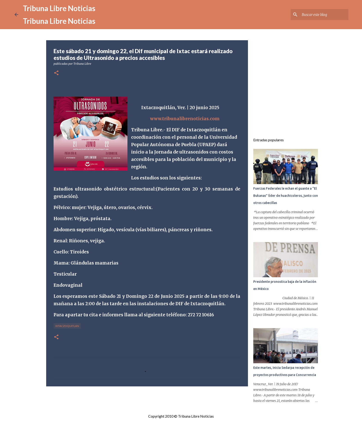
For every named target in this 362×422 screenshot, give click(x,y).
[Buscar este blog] (324, 14)
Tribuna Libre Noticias (59, 8)
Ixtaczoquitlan (67, 326)
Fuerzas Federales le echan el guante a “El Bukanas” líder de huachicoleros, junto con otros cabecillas (285, 196)
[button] (56, 73)
